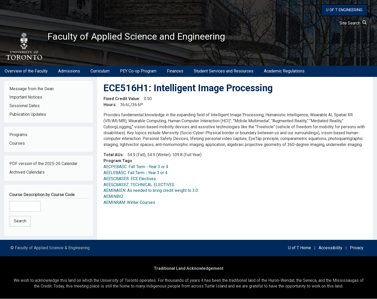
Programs (18, 134)
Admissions (69, 71)
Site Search (353, 23)
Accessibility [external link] (330, 248)
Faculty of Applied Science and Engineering (136, 36)
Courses (17, 143)
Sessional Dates (24, 105)
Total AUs (113, 154)
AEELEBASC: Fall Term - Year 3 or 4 (135, 172)
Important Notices (25, 97)
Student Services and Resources (223, 71)
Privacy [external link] (356, 248)
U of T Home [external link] (299, 248)
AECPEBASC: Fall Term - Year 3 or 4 (136, 166)
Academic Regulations (284, 71)
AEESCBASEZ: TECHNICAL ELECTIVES (139, 184)
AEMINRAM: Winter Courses (129, 202)
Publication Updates (27, 114)
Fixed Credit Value (121, 98)
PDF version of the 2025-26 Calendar (43, 163)
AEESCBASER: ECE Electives (130, 178)
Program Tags (118, 160)
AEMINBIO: (114, 196)
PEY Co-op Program (138, 71)
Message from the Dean (31, 88)
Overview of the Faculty (26, 71)
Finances (175, 71)
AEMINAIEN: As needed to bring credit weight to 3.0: (151, 190)
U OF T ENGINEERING (344, 10)
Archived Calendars (27, 172)
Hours (109, 104)
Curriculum (100, 71)
